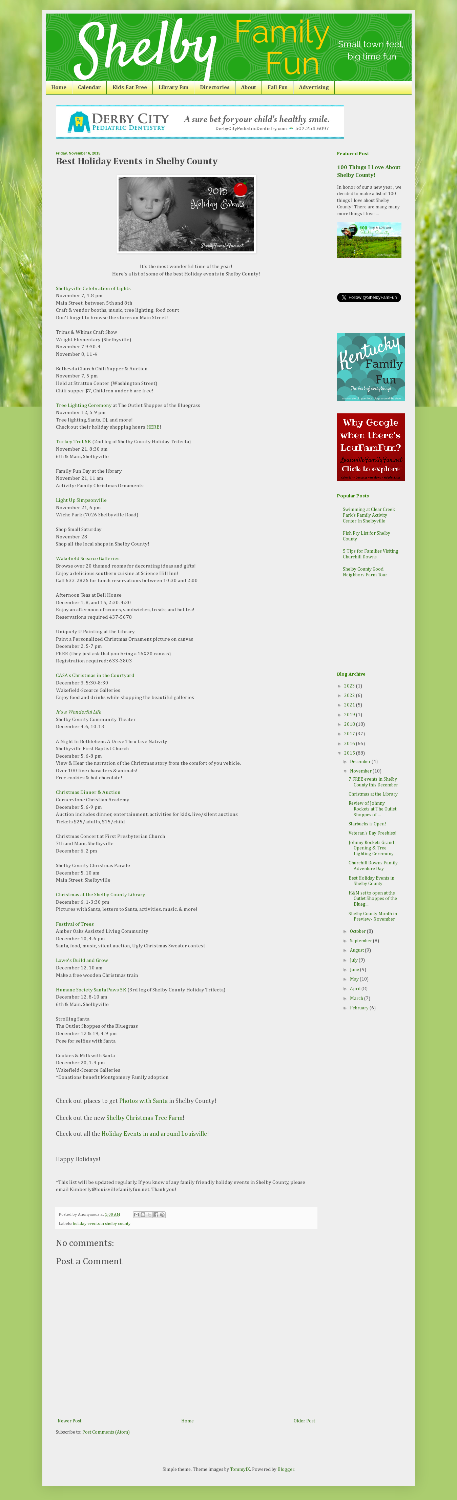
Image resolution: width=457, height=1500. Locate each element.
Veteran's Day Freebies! (373, 833)
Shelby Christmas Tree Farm (144, 1118)
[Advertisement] (371, 625)
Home (58, 87)
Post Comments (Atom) (106, 1432)
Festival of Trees (75, 924)
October (358, 931)
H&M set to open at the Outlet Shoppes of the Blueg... (373, 899)
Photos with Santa (143, 1101)
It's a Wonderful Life (78, 712)
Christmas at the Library (373, 794)
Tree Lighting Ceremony (84, 405)
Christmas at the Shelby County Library (100, 894)
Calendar (89, 87)
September (361, 941)
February (360, 1008)
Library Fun (173, 87)
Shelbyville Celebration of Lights (93, 288)
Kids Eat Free (129, 87)
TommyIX (240, 1469)
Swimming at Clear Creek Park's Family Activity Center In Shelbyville (369, 515)
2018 (350, 724)
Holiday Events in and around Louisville (154, 1134)
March (357, 998)
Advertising (314, 87)
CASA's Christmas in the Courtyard (95, 675)
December (361, 761)
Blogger (285, 1469)
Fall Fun (278, 87)
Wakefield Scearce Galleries (88, 558)
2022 (350, 695)
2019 (350, 715)
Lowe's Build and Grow (82, 960)
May (355, 979)
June (355, 969)
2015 (350, 753)
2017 (350, 734)
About (248, 87)
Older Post (304, 1421)
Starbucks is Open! (367, 824)
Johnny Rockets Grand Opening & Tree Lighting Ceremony (371, 848)
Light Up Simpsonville (81, 500)
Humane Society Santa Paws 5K (91, 989)
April (355, 988)
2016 (350, 743)
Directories (215, 87)
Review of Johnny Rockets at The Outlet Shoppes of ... (372, 809)
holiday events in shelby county (101, 1223)
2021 (350, 705)
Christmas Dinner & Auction (88, 792)
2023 (350, 686)
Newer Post (69, 1421)
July (354, 960)
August (357, 950)
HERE (153, 427)
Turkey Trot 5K (73, 441)
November (361, 771)
